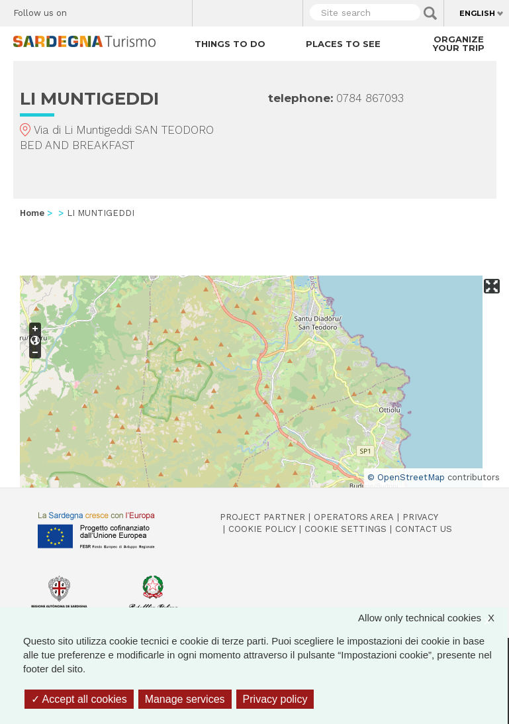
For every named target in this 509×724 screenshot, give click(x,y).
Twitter (107, 10)
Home (32, 213)
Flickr (154, 10)
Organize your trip (459, 43)
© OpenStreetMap (406, 477)
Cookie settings (345, 529)
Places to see (343, 43)
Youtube (177, 10)
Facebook (84, 10)
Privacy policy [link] (275, 699)
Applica (430, 13)
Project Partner (262, 517)
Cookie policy (262, 529)
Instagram (130, 10)
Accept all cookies (79, 699)
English (477, 13)
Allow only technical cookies (433, 618)
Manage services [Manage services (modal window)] (185, 699)
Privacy (420, 517)
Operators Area (354, 517)
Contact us (423, 529)
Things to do (230, 43)
